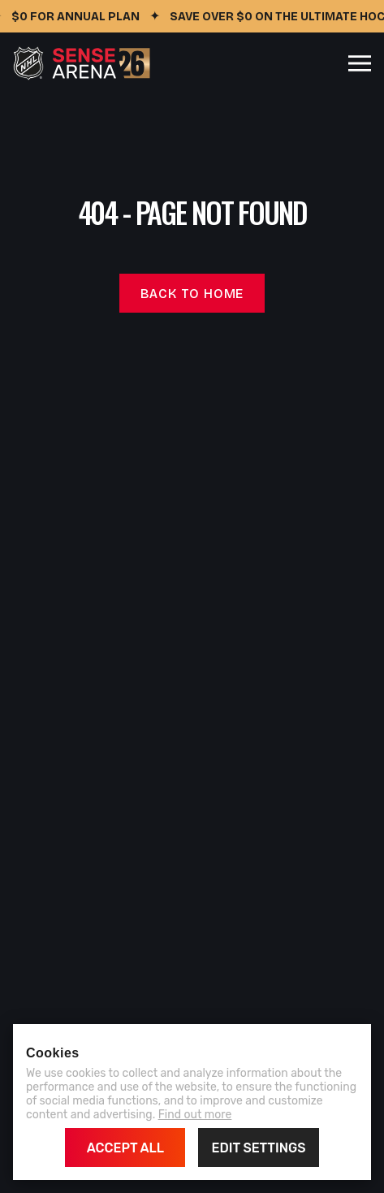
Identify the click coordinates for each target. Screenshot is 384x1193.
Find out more (195, 1115)
